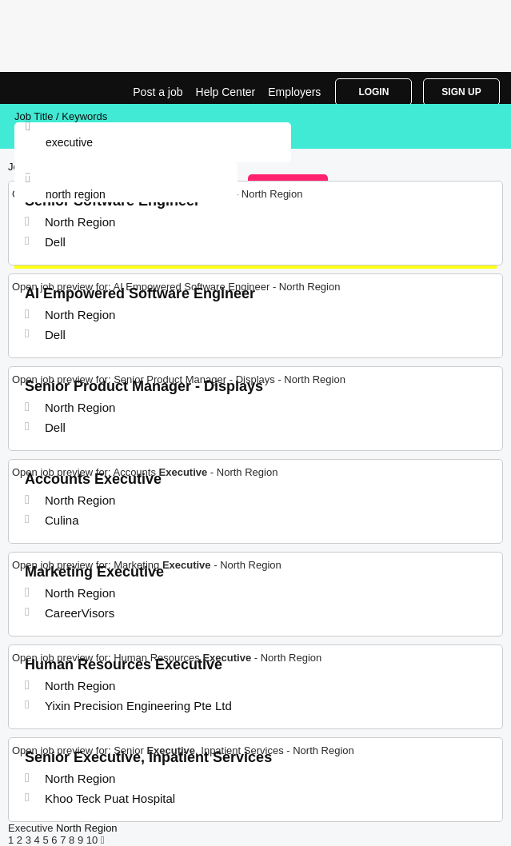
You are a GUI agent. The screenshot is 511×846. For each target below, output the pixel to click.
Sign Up (461, 92)
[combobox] (126, 194)
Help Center (226, 92)
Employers (294, 92)
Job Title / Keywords (60, 116)
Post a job (157, 92)
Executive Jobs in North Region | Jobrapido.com (52, 88)
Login (373, 92)
